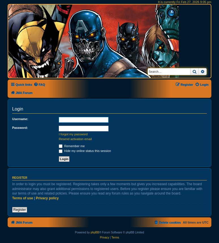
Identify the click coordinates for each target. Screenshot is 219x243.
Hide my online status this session (85, 151)
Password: (20, 127)
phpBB (95, 232)
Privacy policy (47, 198)
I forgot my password (73, 134)
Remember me (72, 146)
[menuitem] (39, 84)
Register (19, 210)
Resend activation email (75, 139)
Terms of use (22, 198)
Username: (20, 119)
